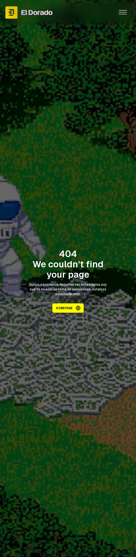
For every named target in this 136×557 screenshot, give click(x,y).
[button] (123, 12)
